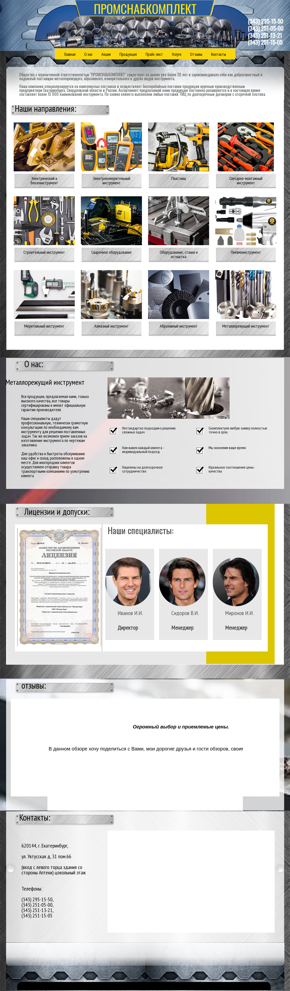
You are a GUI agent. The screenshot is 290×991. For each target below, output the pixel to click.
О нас (88, 54)
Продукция (128, 54)
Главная (69, 54)
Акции (106, 54)
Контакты (218, 54)
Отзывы (196, 54)
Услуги (176, 54)
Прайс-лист (154, 54)
